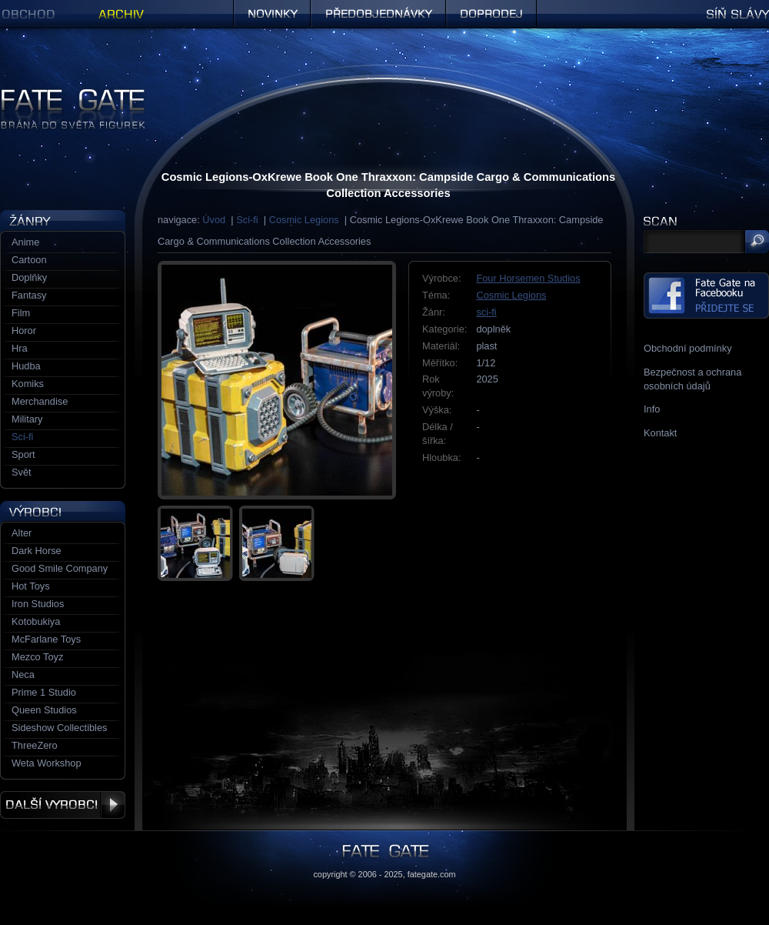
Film (21, 313)
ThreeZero (35, 745)
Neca (23, 674)
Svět (22, 472)
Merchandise (40, 401)
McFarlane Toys (46, 639)
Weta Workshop (47, 763)
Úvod (213, 219)
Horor (24, 330)
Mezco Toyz (37, 657)
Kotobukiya (36, 621)
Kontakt (660, 433)
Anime (25, 242)
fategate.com (432, 874)
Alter (22, 533)
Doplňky (29, 277)
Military (27, 419)
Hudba (26, 366)
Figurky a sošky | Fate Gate (60, 94)
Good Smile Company (60, 568)
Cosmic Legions (304, 219)
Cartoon (29, 259)
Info (652, 409)
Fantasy (29, 295)
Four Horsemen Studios (528, 278)
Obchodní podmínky (688, 348)
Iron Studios (38, 603)
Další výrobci (62, 805)
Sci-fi (247, 219)
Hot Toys (31, 586)
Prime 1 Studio (44, 692)
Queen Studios (44, 710)
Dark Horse (37, 550)
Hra (20, 348)
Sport (23, 454)
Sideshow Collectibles (59, 727)
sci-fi (486, 312)
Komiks (28, 383)
